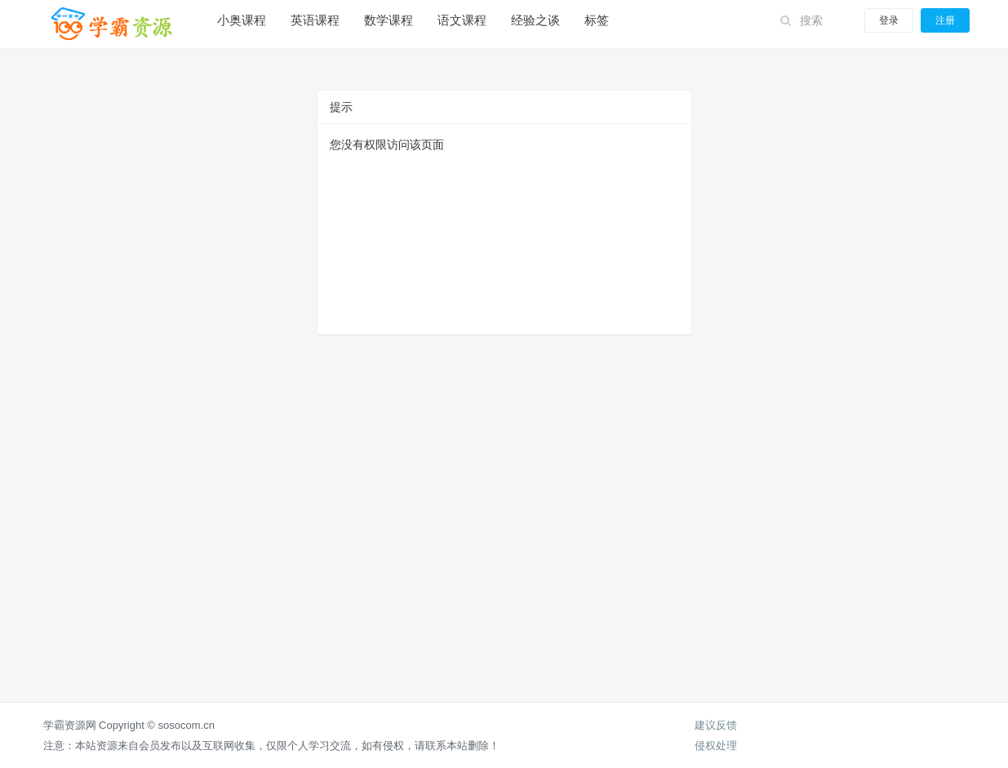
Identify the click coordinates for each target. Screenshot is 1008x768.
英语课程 (315, 20)
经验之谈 (535, 20)
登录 (889, 20)
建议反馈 (716, 725)
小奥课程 (241, 20)
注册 (945, 20)
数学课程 (388, 20)
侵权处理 (716, 745)
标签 (596, 20)
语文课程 (461, 20)
